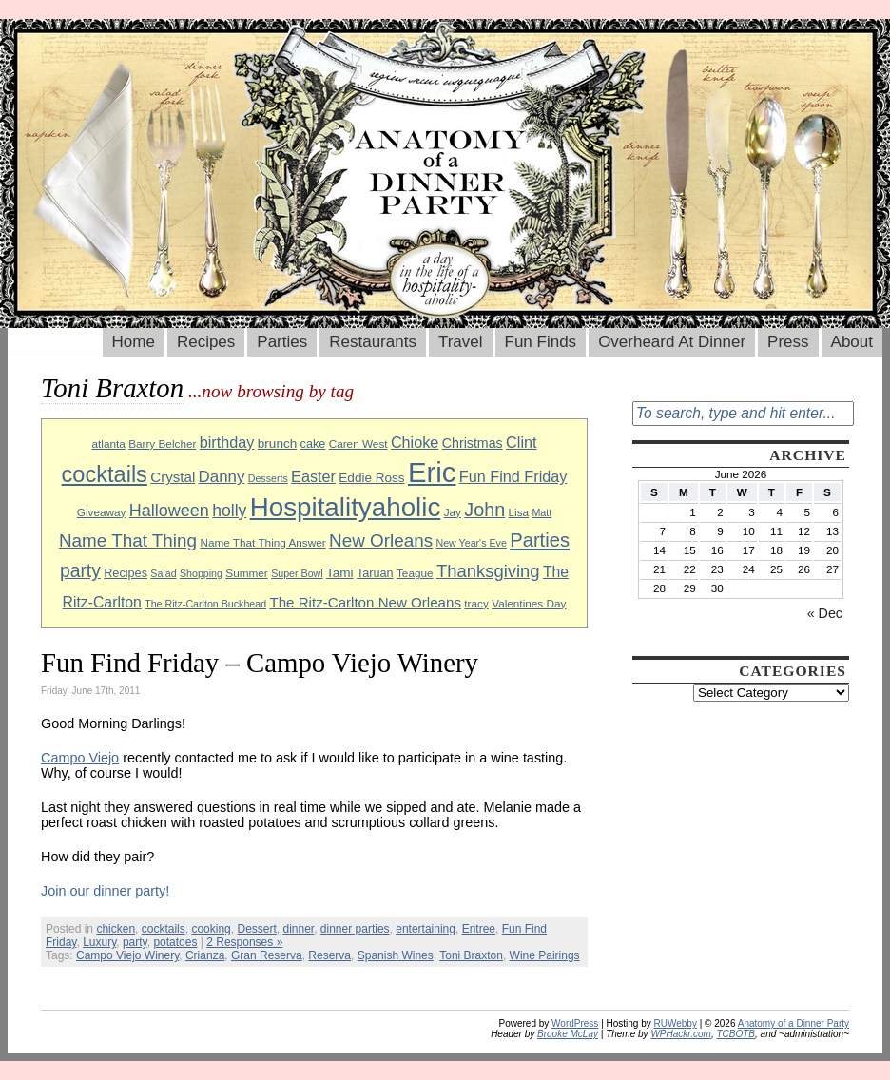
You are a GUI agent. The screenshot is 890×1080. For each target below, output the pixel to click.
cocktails (163, 928)
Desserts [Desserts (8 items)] (268, 478)
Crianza (204, 955)
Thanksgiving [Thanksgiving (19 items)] (488, 571)
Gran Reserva (266, 955)
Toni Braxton (471, 955)
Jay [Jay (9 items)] (452, 512)
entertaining (425, 928)
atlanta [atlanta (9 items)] (108, 443)
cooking (210, 928)
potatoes (175, 942)
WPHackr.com (680, 1034)
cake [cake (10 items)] (313, 444)
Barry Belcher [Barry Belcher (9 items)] (162, 443)
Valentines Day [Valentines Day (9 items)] (529, 603)
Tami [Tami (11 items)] (340, 573)
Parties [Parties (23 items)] (540, 540)
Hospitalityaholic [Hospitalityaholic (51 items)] (345, 507)
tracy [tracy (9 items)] (476, 603)
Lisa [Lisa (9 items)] (519, 512)
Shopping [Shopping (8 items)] (201, 573)
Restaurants (372, 342)
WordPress (574, 1023)
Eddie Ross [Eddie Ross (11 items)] (371, 478)
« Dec (824, 613)
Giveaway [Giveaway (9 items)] (101, 512)
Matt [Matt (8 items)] (541, 512)
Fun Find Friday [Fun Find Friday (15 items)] (513, 476)
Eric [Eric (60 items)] (432, 472)
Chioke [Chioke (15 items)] (415, 442)
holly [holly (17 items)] (229, 510)
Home (133, 342)
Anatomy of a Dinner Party (793, 1023)
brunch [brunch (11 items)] (277, 443)
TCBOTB (735, 1034)
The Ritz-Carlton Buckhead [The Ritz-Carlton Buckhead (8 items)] (205, 603)
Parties (282, 342)
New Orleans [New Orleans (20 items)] (381, 540)
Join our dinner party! (105, 890)
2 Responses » (244, 942)
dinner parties (355, 928)
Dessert (256, 928)
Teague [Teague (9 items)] (415, 573)
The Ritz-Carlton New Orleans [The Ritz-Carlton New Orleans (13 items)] (365, 602)
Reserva (329, 955)
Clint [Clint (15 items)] (521, 442)
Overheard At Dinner (671, 342)
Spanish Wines (396, 955)
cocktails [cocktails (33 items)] (104, 474)
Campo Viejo (80, 757)
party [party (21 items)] (80, 571)
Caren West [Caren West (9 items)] (358, 443)
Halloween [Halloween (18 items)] (169, 510)
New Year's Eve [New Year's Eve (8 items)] (471, 543)
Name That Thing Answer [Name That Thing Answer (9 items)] (262, 542)
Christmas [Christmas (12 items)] (472, 443)
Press (787, 342)
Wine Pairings (545, 955)
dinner (298, 928)
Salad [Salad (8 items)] (163, 573)
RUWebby (675, 1023)
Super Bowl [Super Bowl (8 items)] (297, 573)
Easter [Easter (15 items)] (313, 476)
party (135, 942)
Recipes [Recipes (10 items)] (125, 573)
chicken (115, 928)
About (852, 342)
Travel (460, 342)
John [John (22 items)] (484, 509)
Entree (478, 928)
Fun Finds (541, 342)
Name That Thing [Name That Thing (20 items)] (128, 540)
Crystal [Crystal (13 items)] (172, 477)
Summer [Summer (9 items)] (246, 573)
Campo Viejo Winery (127, 955)
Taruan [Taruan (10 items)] (375, 573)
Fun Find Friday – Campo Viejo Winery (259, 662)
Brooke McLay (567, 1034)
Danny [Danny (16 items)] (222, 477)
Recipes (206, 342)
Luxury (99, 942)
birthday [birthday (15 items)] (227, 442)
